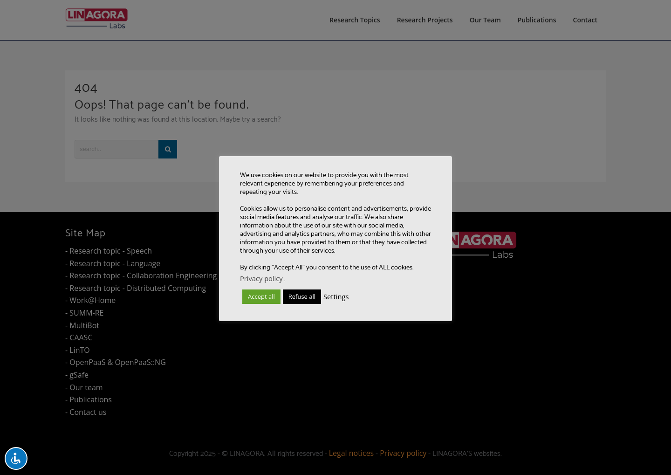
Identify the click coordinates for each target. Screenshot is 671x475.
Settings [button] (336, 296)
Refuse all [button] (301, 296)
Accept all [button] (261, 296)
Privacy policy (261, 278)
